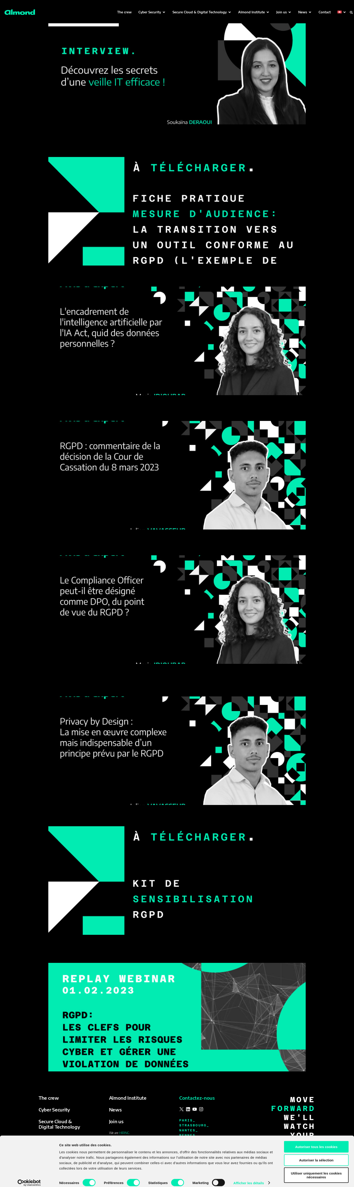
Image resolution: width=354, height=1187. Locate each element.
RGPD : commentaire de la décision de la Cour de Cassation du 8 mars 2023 (150, 413)
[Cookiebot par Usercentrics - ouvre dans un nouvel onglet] (29, 1178)
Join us (116, 1121)
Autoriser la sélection (316, 1155)
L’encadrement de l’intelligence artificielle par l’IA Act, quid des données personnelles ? (167, 278)
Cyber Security (54, 1109)
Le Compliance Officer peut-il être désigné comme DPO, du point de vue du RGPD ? (161, 547)
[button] (152, 12)
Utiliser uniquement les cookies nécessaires (316, 1170)
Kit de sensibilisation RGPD (85, 818)
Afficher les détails (248, 1178)
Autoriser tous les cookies (316, 1142)
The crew (49, 1098)
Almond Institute (128, 1098)
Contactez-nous (197, 1098)
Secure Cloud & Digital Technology (59, 1124)
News (115, 1109)
